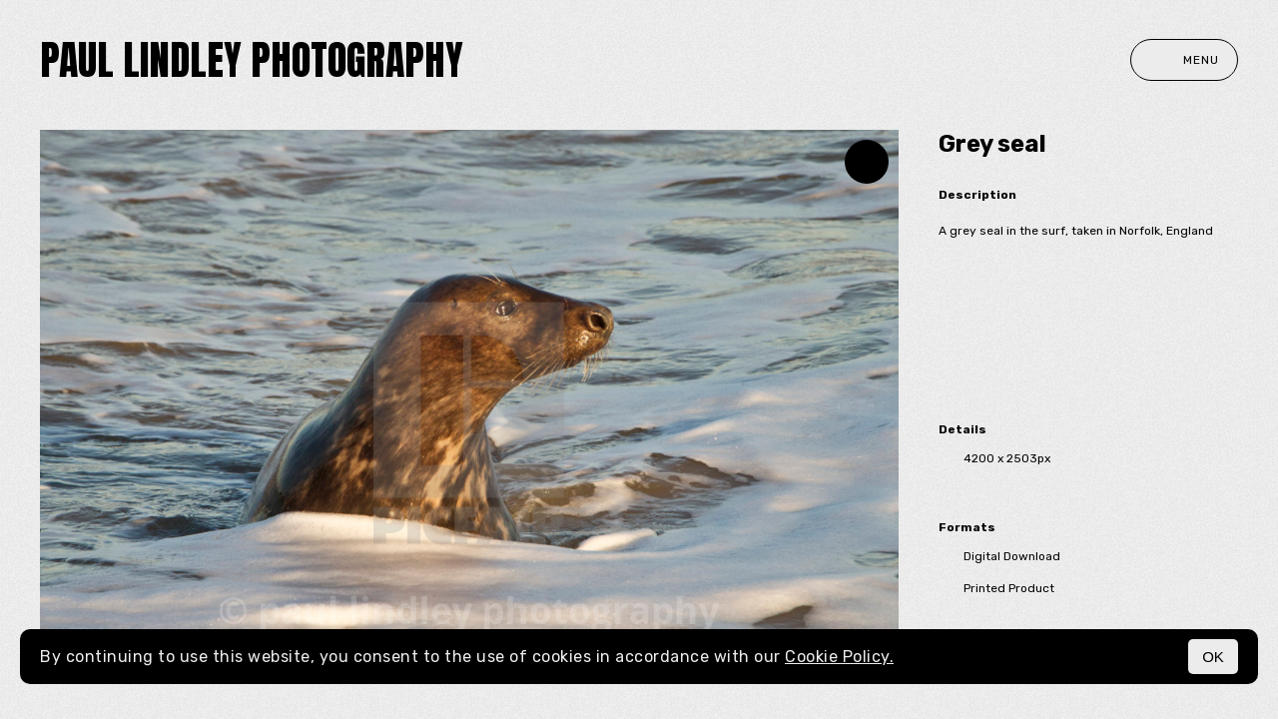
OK (1213, 656)
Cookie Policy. (839, 656)
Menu (1184, 60)
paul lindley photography (251, 60)
